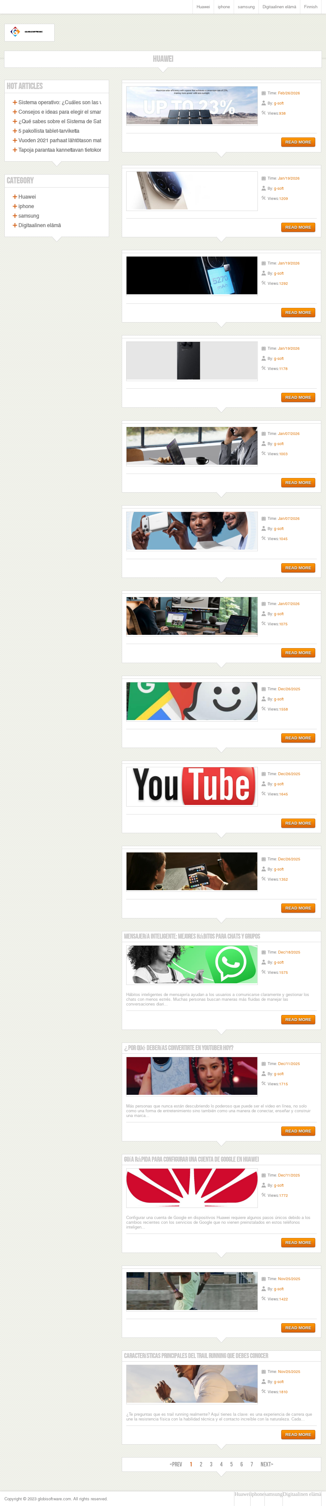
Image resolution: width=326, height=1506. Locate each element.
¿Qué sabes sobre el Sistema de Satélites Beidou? (75, 121)
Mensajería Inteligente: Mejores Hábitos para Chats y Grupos (192, 937)
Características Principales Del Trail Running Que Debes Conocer (196, 1356)
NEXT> (267, 1464)
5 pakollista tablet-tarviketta (48, 131)
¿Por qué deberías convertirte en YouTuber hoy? (178, 1048)
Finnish (310, 6)
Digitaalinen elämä (279, 6)
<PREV (176, 1464)
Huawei (203, 6)
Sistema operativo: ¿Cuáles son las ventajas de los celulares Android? (97, 102)
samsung (246, 6)
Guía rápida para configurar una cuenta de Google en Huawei (191, 1160)
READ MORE (298, 142)
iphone (224, 6)
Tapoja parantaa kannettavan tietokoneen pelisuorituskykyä (84, 150)
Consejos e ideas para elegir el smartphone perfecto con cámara (91, 112)
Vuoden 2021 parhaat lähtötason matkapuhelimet (73, 140)
